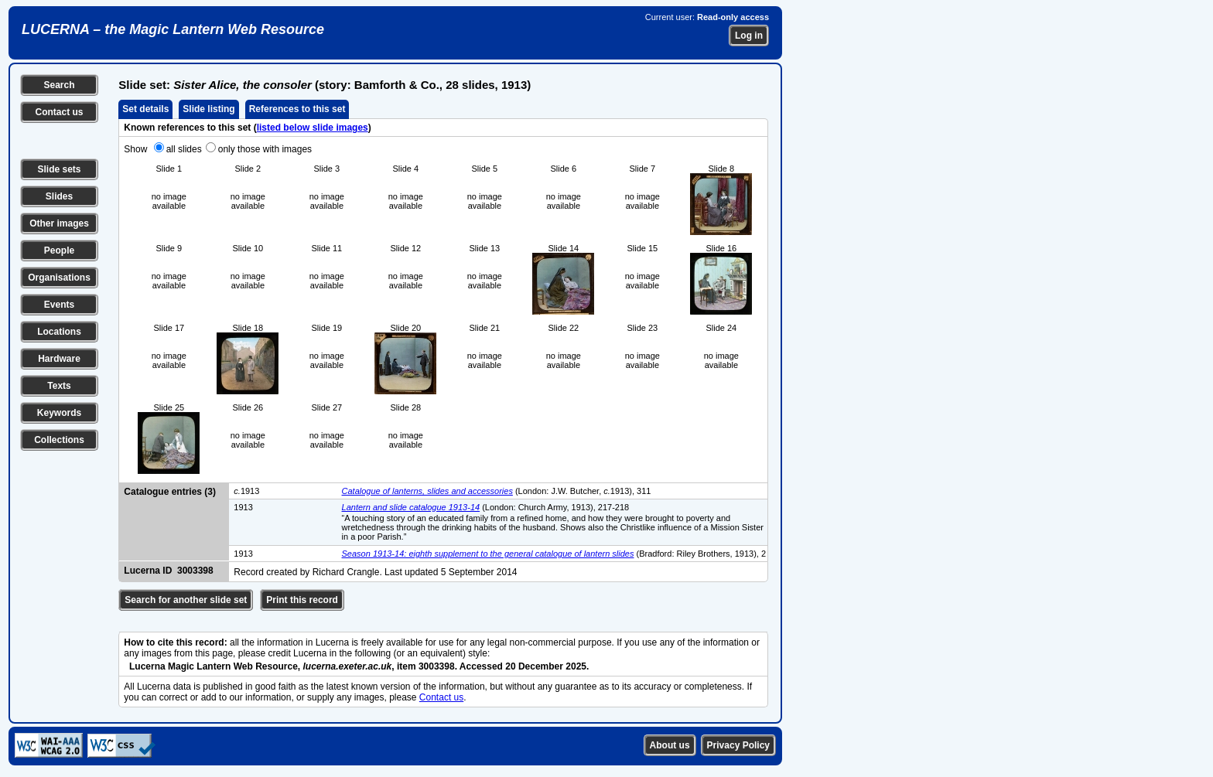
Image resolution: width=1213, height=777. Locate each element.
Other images (59, 223)
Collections (59, 440)
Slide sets (58, 169)
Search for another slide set (186, 600)
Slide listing (208, 109)
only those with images (265, 149)
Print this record (302, 600)
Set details (145, 109)
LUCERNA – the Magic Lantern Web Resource (173, 29)
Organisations (59, 277)
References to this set (297, 109)
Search (58, 85)
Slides (59, 196)
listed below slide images (312, 127)
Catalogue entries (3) (170, 491)
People (59, 250)
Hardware (59, 358)
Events (59, 304)
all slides (184, 149)
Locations (59, 331)
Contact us (59, 112)
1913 (246, 491)
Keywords (59, 412)
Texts (58, 385)
